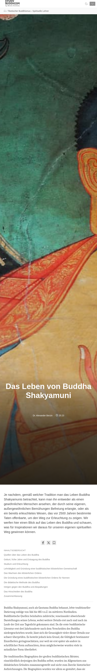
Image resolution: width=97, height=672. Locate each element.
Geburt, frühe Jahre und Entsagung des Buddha (27, 559)
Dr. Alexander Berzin (43, 415)
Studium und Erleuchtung (16, 564)
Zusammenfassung (13, 596)
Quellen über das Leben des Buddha (21, 555)
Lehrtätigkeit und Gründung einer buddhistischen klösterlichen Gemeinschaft (40, 568)
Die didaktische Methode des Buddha (22, 582)
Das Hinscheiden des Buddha (18, 591)
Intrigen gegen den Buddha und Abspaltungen (26, 587)
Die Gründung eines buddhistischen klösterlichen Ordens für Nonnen (37, 578)
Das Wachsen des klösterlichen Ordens (23, 573)
